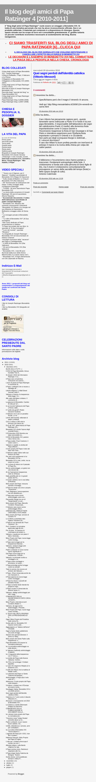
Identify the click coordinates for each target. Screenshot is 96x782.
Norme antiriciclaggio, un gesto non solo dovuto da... (18, 469)
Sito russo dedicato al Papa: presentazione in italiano (13, 223)
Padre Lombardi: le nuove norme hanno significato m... (17, 550)
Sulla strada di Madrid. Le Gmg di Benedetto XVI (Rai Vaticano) (15, 180)
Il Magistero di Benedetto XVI (13, 79)
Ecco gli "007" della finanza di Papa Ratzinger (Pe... (18, 426)
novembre (10, 761)
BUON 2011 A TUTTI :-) (14, 369)
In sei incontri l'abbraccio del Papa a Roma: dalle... (17, 407)
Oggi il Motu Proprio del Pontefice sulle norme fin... (17, 620)
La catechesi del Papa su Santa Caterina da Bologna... (17, 674)
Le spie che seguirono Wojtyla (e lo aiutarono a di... (18, 666)
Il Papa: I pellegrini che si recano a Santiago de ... (17, 387)
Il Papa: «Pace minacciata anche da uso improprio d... (18, 574)
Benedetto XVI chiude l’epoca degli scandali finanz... (18, 430)
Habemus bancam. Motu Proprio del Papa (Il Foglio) (17, 738)
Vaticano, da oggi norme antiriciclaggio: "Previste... (16, 607)
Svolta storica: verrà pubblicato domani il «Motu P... (16, 758)
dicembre (10, 367)
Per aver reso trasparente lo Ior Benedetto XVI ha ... (16, 457)
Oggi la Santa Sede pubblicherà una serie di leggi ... (17, 632)
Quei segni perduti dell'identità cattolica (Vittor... (16, 694)
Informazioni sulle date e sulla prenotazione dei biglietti (13, 350)
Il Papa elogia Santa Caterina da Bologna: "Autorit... (17, 754)
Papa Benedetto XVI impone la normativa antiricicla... (16, 643)
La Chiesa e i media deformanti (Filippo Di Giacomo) (16, 705)
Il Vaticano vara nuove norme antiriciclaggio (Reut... (16, 508)
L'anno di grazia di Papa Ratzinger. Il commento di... (18, 383)
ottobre (9, 763)
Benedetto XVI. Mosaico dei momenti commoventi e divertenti (14, 204)
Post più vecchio (87, 187)
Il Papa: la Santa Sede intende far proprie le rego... (17, 585)
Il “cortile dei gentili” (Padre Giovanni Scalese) (15, 411)
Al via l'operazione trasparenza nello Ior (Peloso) (16, 473)
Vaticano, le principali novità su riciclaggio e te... (16, 558)
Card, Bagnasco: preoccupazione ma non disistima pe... (17, 492)
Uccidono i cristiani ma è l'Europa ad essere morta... (17, 686)
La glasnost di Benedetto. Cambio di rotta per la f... (17, 403)
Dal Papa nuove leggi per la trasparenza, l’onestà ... (15, 554)
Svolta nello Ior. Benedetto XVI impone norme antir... (16, 624)
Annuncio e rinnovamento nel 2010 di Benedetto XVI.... (18, 701)
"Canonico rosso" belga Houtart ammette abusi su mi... (16, 719)
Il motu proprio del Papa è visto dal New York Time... (18, 449)
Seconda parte (7, 141)
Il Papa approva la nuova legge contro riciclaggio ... (16, 578)
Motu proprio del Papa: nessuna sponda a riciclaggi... (17, 484)
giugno (9, 767)
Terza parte (6, 143)
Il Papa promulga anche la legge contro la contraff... (17, 566)
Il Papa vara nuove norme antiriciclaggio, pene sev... (16, 496)
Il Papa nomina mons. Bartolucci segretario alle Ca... (17, 750)
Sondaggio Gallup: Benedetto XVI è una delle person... (18, 690)
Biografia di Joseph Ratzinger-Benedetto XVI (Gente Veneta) (13, 154)
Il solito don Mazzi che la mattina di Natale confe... (18, 670)
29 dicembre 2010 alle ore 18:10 (51, 111)
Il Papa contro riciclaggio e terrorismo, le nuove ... (15, 562)
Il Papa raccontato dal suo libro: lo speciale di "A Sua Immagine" (15, 227)
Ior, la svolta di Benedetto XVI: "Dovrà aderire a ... (16, 730)
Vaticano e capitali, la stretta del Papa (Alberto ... (17, 446)
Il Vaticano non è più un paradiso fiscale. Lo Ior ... (17, 414)
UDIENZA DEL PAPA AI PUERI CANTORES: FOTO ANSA (16, 511)
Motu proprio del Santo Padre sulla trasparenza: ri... (18, 639)
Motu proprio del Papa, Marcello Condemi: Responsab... (17, 504)
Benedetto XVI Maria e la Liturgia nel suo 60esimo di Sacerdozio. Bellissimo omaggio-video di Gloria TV (16, 210)
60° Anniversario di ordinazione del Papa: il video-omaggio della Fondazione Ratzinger (15, 184)
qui (40, 79)
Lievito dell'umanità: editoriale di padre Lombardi (17, 418)
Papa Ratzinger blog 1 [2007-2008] (15, 102)
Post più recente (40, 187)
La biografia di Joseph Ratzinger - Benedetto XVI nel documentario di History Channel (15, 236)
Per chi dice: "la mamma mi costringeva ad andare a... (16, 531)
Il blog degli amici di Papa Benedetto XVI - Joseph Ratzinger (16, 72)
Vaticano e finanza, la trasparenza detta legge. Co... (17, 395)
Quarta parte (7, 145)
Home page (63, 187)
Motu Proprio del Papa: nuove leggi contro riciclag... (18, 610)
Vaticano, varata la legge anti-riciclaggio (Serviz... (16, 546)
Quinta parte (6, 147)
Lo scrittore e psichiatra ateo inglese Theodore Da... (15, 519)
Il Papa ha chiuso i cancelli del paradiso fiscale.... (16, 581)
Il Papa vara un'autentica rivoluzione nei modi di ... (15, 380)
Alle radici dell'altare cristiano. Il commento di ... (16, 399)
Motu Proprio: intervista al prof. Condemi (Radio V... (16, 603)
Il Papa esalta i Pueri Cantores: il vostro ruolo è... (17, 442)
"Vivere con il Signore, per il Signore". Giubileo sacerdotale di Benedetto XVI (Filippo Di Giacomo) (15, 175)
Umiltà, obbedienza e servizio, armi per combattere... (18, 726)
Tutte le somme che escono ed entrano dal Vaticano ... (16, 570)
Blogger (21, 774)
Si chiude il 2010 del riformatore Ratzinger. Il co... (17, 376)
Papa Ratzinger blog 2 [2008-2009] (15, 100)
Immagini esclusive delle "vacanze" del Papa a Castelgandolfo (15, 240)
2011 (7, 362)
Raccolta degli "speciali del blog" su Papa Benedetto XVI (15, 93)
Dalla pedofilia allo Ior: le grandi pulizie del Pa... (16, 477)
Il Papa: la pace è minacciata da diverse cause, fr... (17, 589)
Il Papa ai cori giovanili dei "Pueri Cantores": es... (17, 523)
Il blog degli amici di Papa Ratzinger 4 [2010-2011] (39, 15)
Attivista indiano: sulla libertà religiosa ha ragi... (15, 746)
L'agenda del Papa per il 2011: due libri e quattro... (18, 734)
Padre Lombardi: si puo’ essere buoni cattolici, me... (16, 723)
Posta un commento (40, 183)
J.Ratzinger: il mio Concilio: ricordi (15, 157)
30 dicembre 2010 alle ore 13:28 (51, 178)
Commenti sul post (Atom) (53, 192)
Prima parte (6, 140)
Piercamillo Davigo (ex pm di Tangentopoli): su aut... (15, 500)
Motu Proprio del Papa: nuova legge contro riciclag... (18, 539)
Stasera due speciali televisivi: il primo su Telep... (17, 635)
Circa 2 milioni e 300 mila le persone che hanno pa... (15, 422)
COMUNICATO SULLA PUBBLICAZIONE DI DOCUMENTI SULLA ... (15, 710)
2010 (7, 364)
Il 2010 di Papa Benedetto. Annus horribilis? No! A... (17, 372)
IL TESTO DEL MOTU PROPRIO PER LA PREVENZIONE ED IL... (17, 615)
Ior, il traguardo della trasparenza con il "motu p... (17, 655)
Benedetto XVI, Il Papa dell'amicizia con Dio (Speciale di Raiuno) (16, 257)
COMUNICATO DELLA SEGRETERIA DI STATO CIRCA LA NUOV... (18, 598)
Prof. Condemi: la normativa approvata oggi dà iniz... (15, 527)
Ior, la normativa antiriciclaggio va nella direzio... (17, 647)
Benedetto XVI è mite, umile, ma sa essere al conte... (18, 461)
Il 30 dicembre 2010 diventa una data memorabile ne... (17, 434)
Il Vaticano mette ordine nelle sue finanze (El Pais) (17, 453)
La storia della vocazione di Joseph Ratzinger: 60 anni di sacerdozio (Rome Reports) (16, 194)
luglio (8, 765)
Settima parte (7, 151)
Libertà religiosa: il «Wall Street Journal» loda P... (16, 391)
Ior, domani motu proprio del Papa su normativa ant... (17, 715)
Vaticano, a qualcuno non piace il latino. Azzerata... (17, 535)
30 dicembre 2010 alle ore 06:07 (51, 152)
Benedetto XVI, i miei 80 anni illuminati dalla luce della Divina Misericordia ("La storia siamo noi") (15, 253)
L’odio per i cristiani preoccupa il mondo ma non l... (17, 742)
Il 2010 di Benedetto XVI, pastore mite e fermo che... (17, 438)
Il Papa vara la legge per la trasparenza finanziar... (15, 543)
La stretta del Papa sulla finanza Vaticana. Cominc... (17, 659)
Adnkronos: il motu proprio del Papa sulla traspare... (18, 682)
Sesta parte (6, 149)
